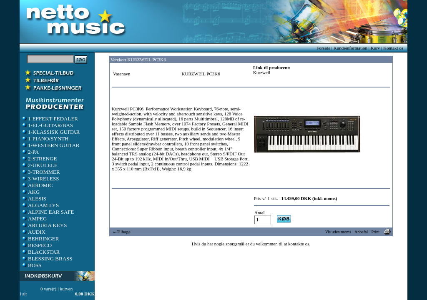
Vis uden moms (338, 232)
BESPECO (36, 245)
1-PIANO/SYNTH (45, 138)
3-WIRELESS (40, 178)
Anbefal (361, 232)
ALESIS (33, 198)
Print (375, 232)
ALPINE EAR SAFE (47, 212)
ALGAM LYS (40, 205)
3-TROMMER (40, 172)
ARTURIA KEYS (44, 225)
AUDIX (33, 232)
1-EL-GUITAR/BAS (47, 125)
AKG (30, 192)
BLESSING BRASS (47, 258)
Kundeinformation (350, 47)
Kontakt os (393, 47)
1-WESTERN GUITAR (50, 145)
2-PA (30, 152)
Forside (323, 47)
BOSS (31, 265)
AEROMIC (37, 185)
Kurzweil (261, 72)
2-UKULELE (39, 165)
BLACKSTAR (40, 252)
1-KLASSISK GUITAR (50, 132)
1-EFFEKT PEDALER (49, 118)
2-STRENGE (39, 158)
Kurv (375, 47)
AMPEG (34, 218)
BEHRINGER (40, 238)
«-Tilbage (122, 231)
